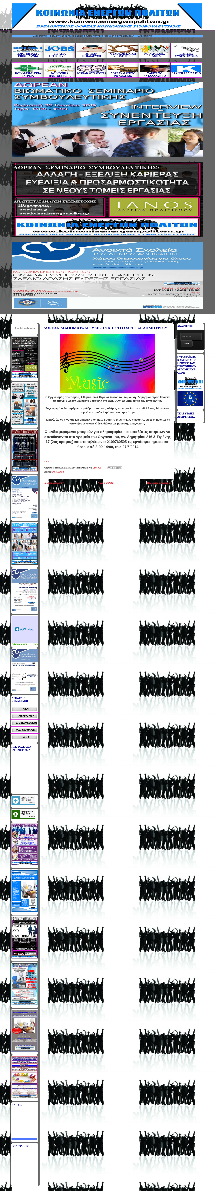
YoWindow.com (19, 644)
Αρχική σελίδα (105, 483)
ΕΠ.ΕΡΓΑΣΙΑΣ (26, 716)
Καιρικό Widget (24, 629)
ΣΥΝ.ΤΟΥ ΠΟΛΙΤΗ (26, 730)
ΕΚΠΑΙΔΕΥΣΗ (58, 472)
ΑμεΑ (26, 737)
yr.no (35, 644)
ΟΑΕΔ (26, 709)
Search (186, 343)
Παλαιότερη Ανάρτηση (159, 483)
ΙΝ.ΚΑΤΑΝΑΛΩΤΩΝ (26, 723)
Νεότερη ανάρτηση (54, 483)
